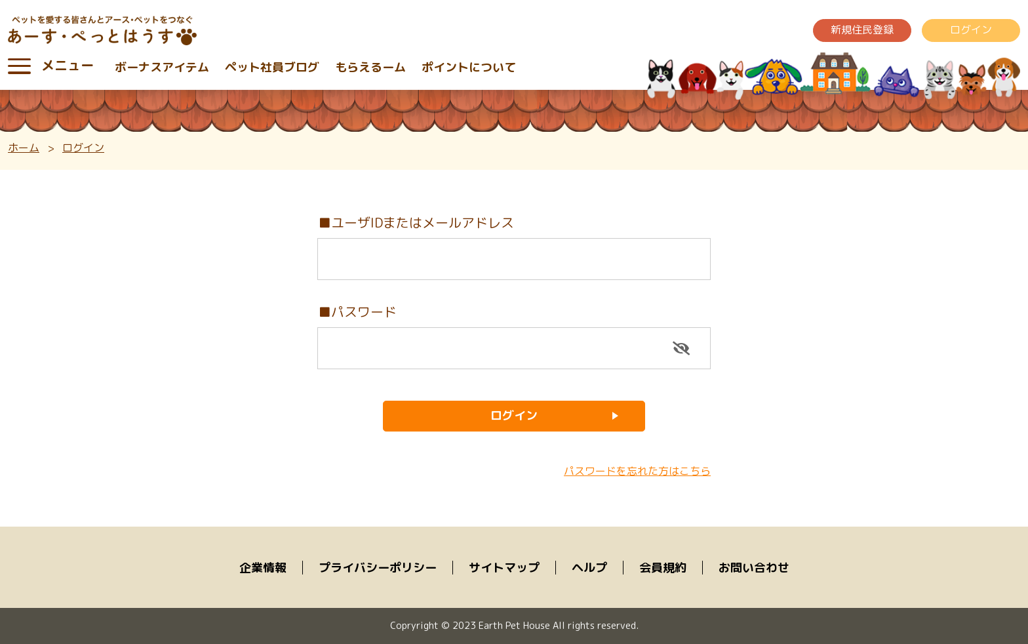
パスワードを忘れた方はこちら (637, 471)
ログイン (971, 29)
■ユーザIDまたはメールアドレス (416, 222)
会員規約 (662, 568)
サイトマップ (504, 568)
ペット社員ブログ (272, 67)
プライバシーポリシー (378, 568)
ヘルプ (589, 568)
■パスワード (357, 311)
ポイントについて (469, 67)
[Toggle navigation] (19, 66)
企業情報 (263, 568)
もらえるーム (370, 67)
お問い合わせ (754, 568)
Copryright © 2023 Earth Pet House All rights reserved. (514, 625)
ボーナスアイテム (162, 67)
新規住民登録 (862, 29)
